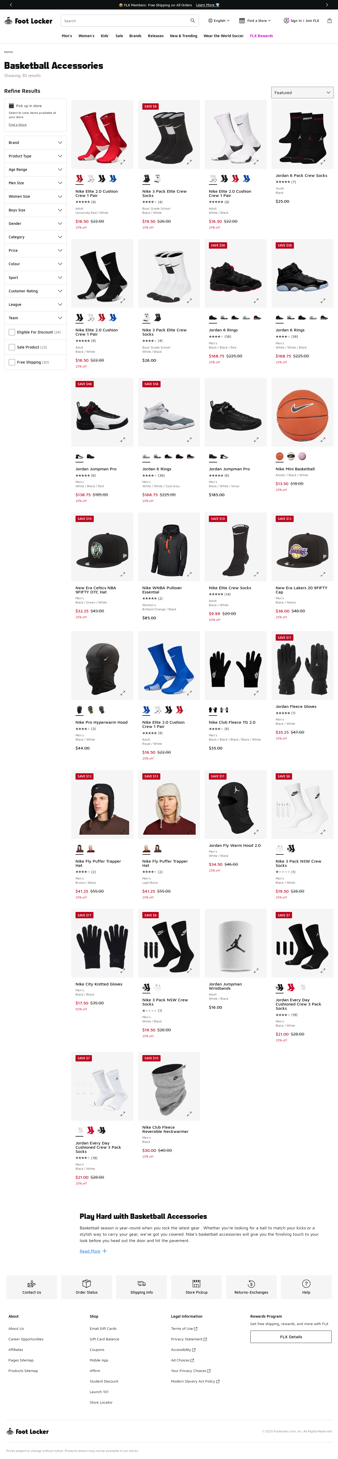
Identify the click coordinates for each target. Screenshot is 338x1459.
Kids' (105, 35)
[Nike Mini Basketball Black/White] (291, 456)
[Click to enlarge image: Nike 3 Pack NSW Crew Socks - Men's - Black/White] (326, 832)
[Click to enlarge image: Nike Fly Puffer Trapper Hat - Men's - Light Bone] (193, 832)
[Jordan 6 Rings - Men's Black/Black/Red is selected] (213, 317)
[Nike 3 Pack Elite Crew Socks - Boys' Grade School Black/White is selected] (146, 179)
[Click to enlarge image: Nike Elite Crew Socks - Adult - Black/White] (260, 574)
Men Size (35, 183)
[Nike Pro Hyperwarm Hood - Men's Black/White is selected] (79, 710)
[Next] (327, 4)
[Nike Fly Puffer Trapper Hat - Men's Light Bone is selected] (146, 849)
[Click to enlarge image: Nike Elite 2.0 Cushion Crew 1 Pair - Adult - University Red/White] (126, 162)
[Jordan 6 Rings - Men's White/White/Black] (235, 317)
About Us (16, 1328)
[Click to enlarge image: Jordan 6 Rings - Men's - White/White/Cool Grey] (193, 440)
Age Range (35, 169)
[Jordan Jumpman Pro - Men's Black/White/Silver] (91, 456)
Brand (35, 142)
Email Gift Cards (103, 1328)
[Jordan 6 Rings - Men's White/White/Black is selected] (280, 317)
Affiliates (15, 1349)
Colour (35, 264)
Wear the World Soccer (224, 35)
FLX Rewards (261, 35)
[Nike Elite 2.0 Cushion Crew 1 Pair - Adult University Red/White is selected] (79, 179)
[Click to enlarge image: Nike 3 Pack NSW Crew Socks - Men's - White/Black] (193, 971)
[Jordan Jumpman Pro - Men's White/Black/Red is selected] (79, 456)
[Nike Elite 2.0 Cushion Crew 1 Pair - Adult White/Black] (91, 179)
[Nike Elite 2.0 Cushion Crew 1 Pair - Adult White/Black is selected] (213, 179)
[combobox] (130, 20)
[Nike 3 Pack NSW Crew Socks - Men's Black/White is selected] (280, 849)
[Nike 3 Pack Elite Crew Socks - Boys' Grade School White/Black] (157, 179)
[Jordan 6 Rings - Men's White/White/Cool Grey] (246, 317)
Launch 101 (99, 1391)
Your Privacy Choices (190, 1370)
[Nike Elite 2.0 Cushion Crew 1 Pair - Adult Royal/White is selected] (146, 710)
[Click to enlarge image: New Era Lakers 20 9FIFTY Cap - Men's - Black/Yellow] (326, 574)
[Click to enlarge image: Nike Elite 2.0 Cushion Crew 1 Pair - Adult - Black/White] (126, 301)
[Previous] (11, 4)
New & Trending (183, 35)
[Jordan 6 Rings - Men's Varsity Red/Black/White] (257, 317)
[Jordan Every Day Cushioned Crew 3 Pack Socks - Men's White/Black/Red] (291, 987)
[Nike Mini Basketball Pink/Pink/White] (302, 456)
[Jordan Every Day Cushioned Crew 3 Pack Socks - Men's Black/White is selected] (280, 987)
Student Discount (104, 1381)
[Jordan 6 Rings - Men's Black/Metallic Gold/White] (224, 317)
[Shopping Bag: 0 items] (329, 20)
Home (8, 52)
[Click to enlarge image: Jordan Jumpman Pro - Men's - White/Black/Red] (126, 440)
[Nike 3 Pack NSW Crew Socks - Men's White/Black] (291, 849)
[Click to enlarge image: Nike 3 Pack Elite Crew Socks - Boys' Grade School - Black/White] (193, 162)
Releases (156, 35)
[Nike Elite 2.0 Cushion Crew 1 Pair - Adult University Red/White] (235, 179)
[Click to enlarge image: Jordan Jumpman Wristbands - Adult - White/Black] (260, 971)
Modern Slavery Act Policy (195, 1381)
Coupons (97, 1349)
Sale (119, 35)
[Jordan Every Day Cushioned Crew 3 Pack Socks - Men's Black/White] (302, 987)
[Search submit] (193, 20)
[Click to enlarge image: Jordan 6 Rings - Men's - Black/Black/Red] (260, 301)
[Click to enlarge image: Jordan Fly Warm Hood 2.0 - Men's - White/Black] (260, 832)
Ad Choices (182, 1360)
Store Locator (101, 1402)
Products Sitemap (23, 1370)
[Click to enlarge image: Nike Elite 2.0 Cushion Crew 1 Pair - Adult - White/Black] (260, 162)
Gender (35, 223)
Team (35, 318)
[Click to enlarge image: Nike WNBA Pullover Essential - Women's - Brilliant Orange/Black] (193, 574)
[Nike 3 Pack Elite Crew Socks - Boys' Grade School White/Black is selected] (146, 317)
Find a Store (18, 125)
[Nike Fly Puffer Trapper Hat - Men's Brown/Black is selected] (79, 849)
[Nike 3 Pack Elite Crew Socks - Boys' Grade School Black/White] (157, 317)
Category (35, 237)
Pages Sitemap (21, 1360)
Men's (67, 35)
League (35, 304)
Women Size (35, 196)
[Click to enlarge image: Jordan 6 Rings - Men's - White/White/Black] (326, 301)
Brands (135, 35)
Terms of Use (184, 1328)
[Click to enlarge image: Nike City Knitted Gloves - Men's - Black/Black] (126, 971)
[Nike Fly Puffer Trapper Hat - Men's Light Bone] (91, 849)
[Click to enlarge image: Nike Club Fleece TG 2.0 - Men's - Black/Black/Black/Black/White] (260, 693)
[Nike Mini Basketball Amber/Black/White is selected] (280, 456)
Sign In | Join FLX (301, 20)
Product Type (35, 156)
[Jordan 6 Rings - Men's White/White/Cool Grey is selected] (146, 456)
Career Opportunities (25, 1339)
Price (35, 250)
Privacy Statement (189, 1339)
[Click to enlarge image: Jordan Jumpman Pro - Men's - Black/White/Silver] (260, 440)
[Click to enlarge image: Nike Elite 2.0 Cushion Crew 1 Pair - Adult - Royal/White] (193, 693)
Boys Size (35, 210)
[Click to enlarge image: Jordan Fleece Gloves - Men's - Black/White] (326, 693)
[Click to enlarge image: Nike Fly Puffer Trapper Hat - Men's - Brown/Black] (126, 832)
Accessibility (183, 1349)
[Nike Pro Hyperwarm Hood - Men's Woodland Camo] (91, 710)
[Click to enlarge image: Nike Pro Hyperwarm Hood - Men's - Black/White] (126, 693)
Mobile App (99, 1360)
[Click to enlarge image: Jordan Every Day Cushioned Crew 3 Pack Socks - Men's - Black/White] (326, 971)
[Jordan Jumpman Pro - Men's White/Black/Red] (224, 456)
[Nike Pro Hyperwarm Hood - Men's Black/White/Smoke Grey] (102, 710)
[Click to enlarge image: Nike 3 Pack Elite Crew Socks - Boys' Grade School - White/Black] (193, 301)
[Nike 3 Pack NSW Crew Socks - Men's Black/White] (157, 987)
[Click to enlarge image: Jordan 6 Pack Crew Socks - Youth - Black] (326, 162)
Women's (86, 35)
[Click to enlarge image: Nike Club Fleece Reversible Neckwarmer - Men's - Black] (193, 1114)
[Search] (130, 20)
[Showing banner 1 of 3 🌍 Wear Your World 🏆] (169, 5)
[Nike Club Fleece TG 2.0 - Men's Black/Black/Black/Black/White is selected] (213, 710)
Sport (35, 277)
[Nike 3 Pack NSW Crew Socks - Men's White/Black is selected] (146, 987)
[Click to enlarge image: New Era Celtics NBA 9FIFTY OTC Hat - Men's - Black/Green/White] (126, 574)
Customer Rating (35, 291)
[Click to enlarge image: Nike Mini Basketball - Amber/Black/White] (326, 440)
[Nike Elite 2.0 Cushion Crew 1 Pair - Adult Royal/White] (113, 179)
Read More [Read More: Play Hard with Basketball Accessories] (93, 1251)
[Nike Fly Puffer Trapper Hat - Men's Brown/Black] (157, 849)
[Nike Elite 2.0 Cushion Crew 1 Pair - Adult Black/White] (102, 179)
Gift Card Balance (104, 1339)
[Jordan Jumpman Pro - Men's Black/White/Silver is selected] (213, 456)
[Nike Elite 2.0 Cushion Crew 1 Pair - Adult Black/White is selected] (79, 317)
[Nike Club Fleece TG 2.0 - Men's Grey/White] (224, 710)
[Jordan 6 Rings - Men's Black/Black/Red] (302, 317)
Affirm (95, 1370)
